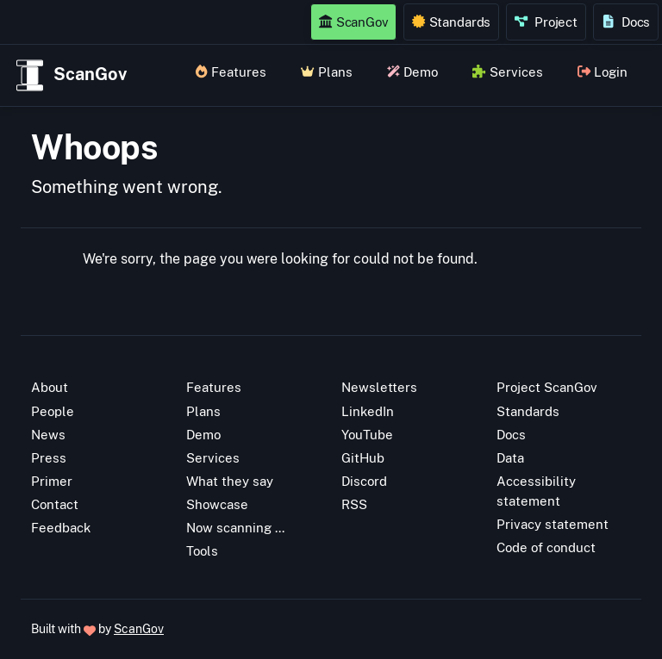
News (48, 434)
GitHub (362, 457)
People (52, 411)
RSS (354, 504)
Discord (364, 480)
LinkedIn (367, 411)
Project (546, 21)
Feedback (61, 527)
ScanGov (353, 21)
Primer (51, 480)
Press (48, 457)
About (49, 387)
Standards (451, 21)
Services (507, 71)
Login (603, 71)
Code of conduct (546, 547)
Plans (326, 71)
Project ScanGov (546, 387)
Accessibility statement (536, 490)
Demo (412, 71)
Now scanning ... (235, 527)
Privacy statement (552, 524)
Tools (202, 550)
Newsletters (379, 387)
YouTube (367, 434)
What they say (229, 480)
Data (510, 457)
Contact (54, 504)
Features (230, 71)
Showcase (217, 504)
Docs (626, 21)
